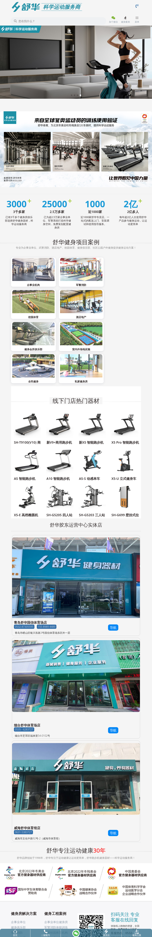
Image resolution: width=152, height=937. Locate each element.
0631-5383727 (23, 794)
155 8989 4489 (46, 589)
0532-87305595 (24, 589)
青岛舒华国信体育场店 (30, 584)
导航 (113, 589)
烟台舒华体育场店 (27, 687)
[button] (71, 95)
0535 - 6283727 (24, 691)
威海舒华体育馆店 (27, 790)
